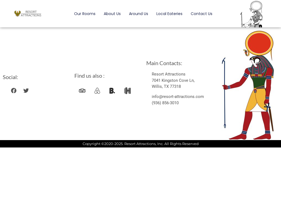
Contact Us (201, 13)
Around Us (138, 13)
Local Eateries (169, 13)
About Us (112, 13)
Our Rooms (84, 13)
